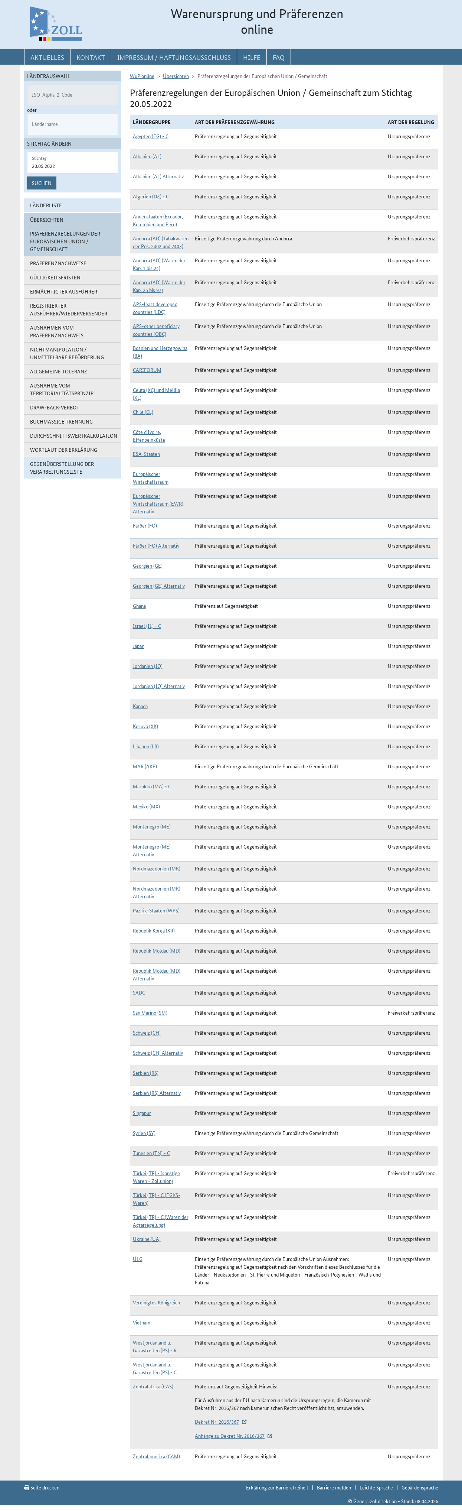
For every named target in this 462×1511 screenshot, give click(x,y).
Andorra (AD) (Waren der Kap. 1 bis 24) (159, 264)
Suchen (42, 183)
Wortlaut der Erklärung (63, 449)
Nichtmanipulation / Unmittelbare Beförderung (67, 353)
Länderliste (46, 205)
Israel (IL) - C (147, 625)
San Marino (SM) (150, 1012)
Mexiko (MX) (146, 806)
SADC (139, 992)
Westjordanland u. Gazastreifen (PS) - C (155, 1368)
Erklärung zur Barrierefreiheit (277, 1487)
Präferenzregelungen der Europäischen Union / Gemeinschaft (65, 241)
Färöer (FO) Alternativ (156, 545)
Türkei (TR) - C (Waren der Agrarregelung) (161, 1220)
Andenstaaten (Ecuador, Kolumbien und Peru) (158, 220)
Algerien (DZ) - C (151, 196)
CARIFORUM (147, 369)
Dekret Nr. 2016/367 (217, 1421)
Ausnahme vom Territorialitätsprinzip (62, 389)
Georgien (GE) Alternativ (159, 585)
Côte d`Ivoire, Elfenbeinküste (149, 435)
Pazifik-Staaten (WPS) (156, 910)
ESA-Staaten (146, 453)
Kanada (140, 706)
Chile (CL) (143, 411)
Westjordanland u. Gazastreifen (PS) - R (155, 1346)
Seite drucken (41, 1487)
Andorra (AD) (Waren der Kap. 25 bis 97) (159, 286)
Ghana (139, 605)
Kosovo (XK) (145, 726)
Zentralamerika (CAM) (156, 1456)
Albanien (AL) (147, 156)
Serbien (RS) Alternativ (157, 1092)
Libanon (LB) (146, 746)
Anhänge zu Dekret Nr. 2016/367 (230, 1435)
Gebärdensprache (420, 1487)
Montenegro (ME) (152, 826)
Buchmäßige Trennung (61, 421)
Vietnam (141, 1322)
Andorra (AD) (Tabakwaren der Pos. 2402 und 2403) (161, 242)
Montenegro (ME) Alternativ (152, 850)
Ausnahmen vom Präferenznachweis (56, 331)
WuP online (142, 76)
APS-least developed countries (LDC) (155, 307)
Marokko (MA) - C (152, 786)
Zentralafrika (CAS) (153, 1386)
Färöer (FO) (145, 525)
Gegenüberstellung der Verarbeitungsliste (62, 467)
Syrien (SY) (144, 1133)
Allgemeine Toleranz (58, 371)
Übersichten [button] (46, 219)
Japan (138, 645)
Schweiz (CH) (147, 1032)
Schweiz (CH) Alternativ (158, 1052)
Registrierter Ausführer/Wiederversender (68, 309)
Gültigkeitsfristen (55, 277)
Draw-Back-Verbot (54, 407)
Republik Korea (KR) (154, 930)
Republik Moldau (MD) (156, 950)
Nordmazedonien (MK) (156, 868)
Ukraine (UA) (147, 1238)
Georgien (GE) (148, 565)
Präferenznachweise (58, 263)
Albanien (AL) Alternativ (158, 176)
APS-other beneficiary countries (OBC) (156, 329)
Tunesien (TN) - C (151, 1153)
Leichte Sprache (376, 1487)
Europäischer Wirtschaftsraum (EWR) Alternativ (158, 503)
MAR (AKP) (145, 766)
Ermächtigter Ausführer (63, 291)
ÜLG (137, 1258)
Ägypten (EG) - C (150, 136)
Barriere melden (334, 1487)
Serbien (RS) (145, 1072)
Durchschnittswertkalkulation (73, 435)
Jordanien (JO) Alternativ (159, 686)
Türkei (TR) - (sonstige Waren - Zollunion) (156, 1176)
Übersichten (176, 76)
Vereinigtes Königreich (156, 1302)
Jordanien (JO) (148, 665)
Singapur (142, 1112)
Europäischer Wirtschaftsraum (150, 477)
